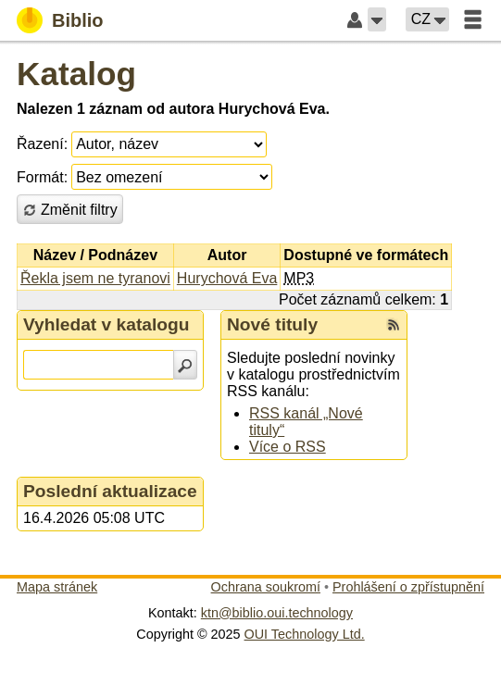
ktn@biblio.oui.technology (277, 612)
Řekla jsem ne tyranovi (95, 278)
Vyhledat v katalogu (106, 324)
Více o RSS (287, 447)
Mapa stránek (57, 586)
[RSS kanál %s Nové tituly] (393, 325)
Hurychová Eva (227, 278)
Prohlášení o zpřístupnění (408, 586)
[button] (377, 19)
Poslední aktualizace (110, 491)
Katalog (76, 74)
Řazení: (42, 144)
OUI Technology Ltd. (304, 634)
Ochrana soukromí (265, 586)
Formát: (42, 177)
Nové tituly (272, 324)
